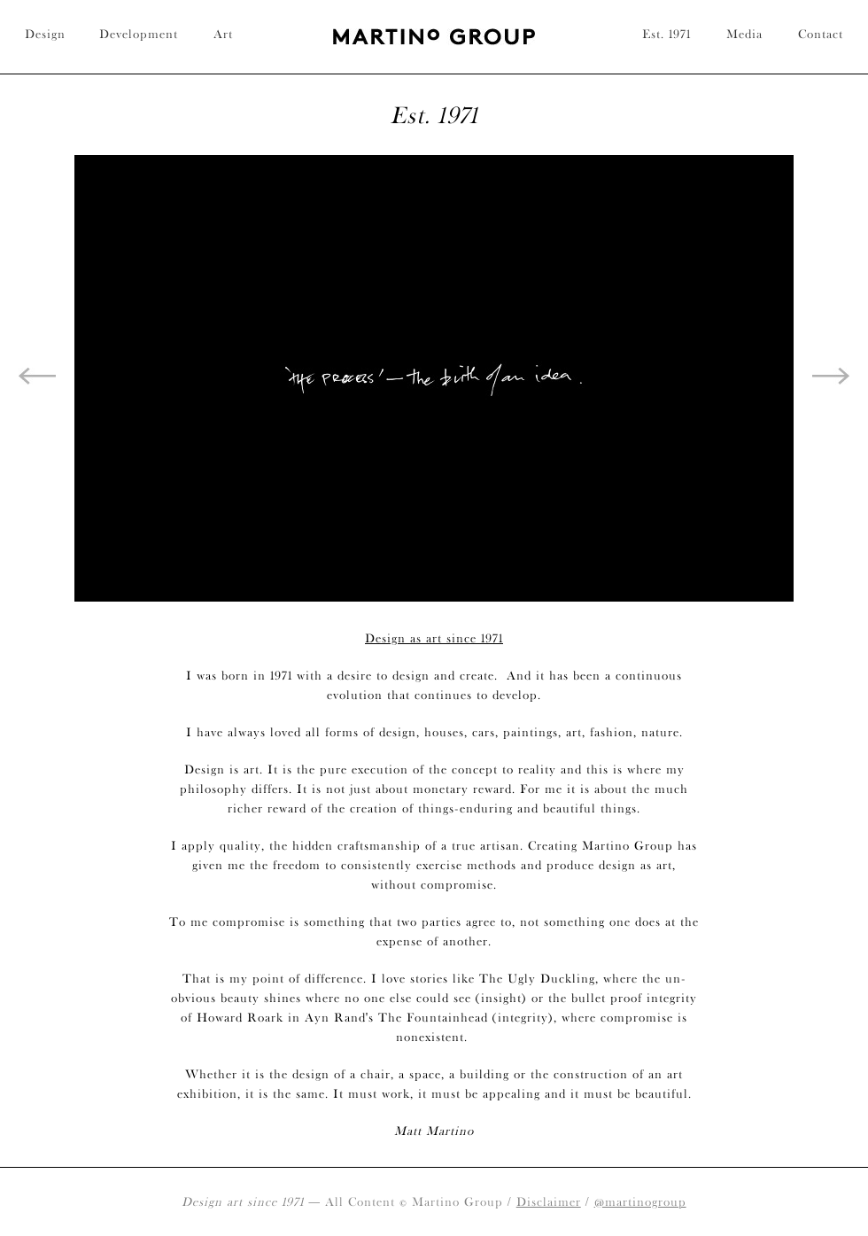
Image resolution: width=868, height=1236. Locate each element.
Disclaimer (548, 1201)
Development (138, 34)
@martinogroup (640, 1201)
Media (744, 34)
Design (45, 34)
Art (223, 34)
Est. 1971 (666, 34)
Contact (820, 34)
